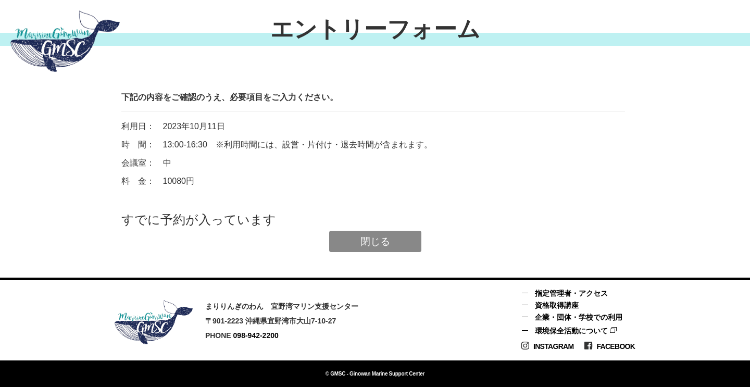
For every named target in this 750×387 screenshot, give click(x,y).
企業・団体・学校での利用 (578, 317)
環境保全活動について (571, 331)
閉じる (375, 241)
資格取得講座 (557, 305)
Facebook (609, 346)
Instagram (547, 346)
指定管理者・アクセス (571, 293)
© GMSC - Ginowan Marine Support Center (375, 374)
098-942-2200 (256, 335)
